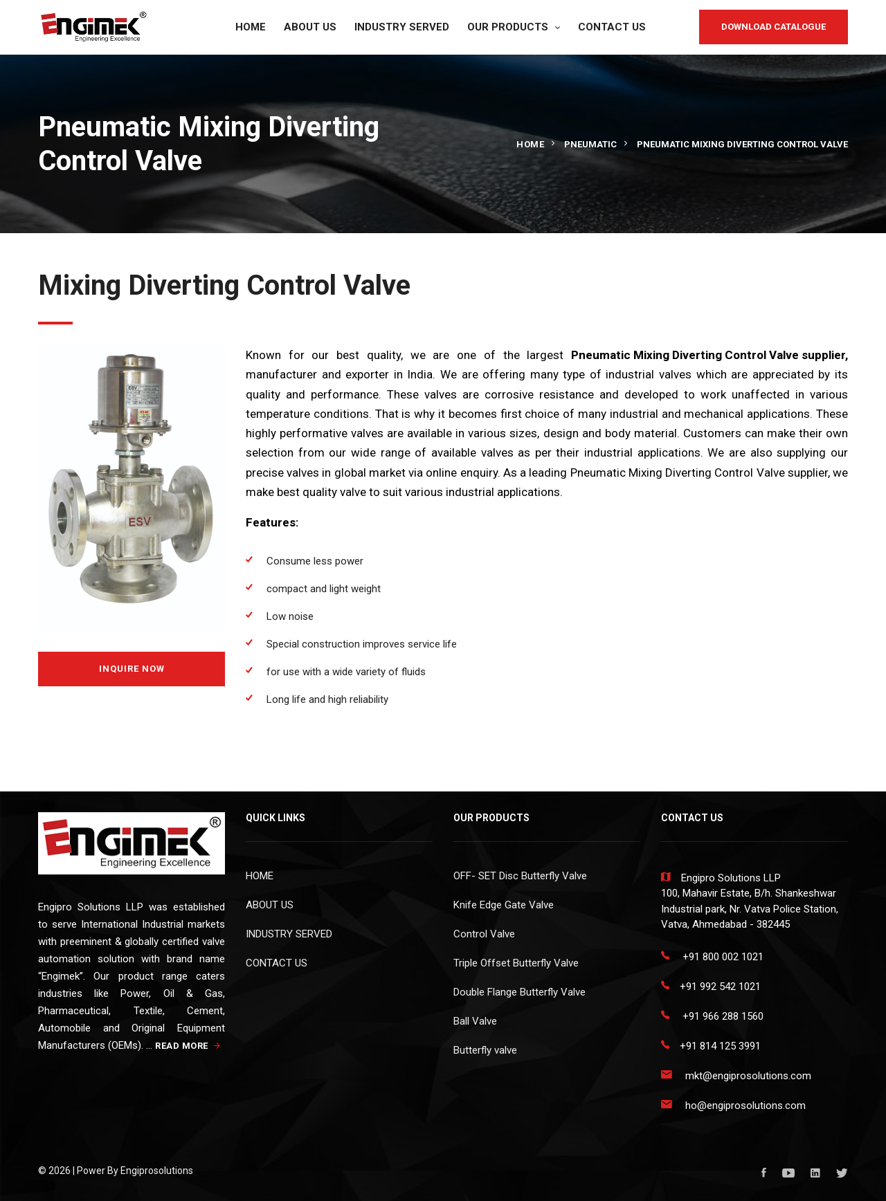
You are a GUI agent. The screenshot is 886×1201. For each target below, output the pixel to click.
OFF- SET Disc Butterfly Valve (520, 876)
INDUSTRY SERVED (401, 27)
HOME (250, 27)
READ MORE (188, 1045)
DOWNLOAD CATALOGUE (773, 26)
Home (530, 144)
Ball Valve (475, 1021)
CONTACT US (612, 27)
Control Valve (484, 934)
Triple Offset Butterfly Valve (516, 963)
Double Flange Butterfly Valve (519, 992)
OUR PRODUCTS (507, 27)
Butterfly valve (485, 1050)
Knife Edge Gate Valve (503, 905)
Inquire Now (132, 668)
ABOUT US (310, 27)
